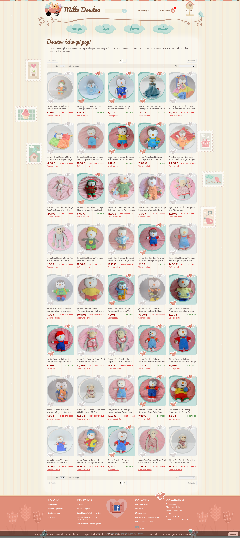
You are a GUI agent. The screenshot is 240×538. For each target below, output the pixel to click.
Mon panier (167, 10)
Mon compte (143, 10)
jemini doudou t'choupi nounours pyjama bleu (119, 107)
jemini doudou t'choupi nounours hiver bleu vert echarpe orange (119, 309)
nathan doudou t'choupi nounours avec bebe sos (150, 411)
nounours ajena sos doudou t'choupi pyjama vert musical (121, 208)
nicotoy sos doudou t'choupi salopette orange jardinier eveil (152, 208)
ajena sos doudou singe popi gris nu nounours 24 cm (60, 259)
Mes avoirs (139, 509)
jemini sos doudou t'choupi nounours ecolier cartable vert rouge (60, 309)
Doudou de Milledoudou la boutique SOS (87, 518)
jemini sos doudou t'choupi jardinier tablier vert (90, 259)
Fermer (233, 534)
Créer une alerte (53, 116)
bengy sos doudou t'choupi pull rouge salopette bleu (182, 259)
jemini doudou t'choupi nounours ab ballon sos (180, 411)
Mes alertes (141, 527)
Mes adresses (140, 513)
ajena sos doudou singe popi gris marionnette (183, 208)
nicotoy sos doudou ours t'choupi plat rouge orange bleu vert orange (59, 158)
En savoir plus (186, 534)
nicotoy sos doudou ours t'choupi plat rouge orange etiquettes (182, 158)
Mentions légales (83, 509)
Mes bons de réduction (144, 522)
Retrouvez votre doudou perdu (89, 524)
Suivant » (191, 60)
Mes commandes (142, 504)
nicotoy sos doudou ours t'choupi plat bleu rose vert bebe (182, 107)
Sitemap (51, 517)
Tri (176, 66)
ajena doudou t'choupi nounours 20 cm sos (118, 461)
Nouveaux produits (55, 509)
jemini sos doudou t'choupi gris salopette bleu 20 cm (90, 158)
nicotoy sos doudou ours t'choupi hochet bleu (89, 107)
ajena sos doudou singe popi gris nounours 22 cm (91, 411)
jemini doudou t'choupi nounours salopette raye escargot (150, 309)
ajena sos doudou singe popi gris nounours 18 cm (91, 360)
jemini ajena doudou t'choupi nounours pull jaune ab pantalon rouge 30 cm (90, 309)
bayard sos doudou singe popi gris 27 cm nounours (120, 360)
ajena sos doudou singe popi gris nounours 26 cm (152, 461)
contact (189, 10)
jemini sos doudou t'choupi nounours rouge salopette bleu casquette (151, 259)
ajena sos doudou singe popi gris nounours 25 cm (183, 461)
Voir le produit (83, 116)
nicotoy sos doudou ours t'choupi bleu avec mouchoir (151, 107)
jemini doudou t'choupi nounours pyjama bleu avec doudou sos (60, 411)
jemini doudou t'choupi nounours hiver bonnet (58, 107)
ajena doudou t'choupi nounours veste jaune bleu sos (181, 309)
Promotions (52, 504)
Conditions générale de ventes (89, 513)
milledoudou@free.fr (180, 519)
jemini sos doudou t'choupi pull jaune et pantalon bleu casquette (121, 158)
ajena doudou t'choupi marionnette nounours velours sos (57, 461)
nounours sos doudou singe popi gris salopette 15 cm (60, 208)
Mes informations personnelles (147, 517)
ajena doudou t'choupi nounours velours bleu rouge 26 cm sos (182, 360)
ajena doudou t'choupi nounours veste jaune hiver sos (90, 461)
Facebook (116, 508)
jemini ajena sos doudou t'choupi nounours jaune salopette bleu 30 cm (150, 158)
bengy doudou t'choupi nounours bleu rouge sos (120, 411)
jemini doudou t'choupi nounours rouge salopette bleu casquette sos (59, 360)
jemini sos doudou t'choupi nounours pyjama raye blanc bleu (121, 259)
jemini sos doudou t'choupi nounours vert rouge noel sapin (90, 208)
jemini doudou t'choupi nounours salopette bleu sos (151, 360)
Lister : (57, 66)
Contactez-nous (54, 513)
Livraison (80, 504)
